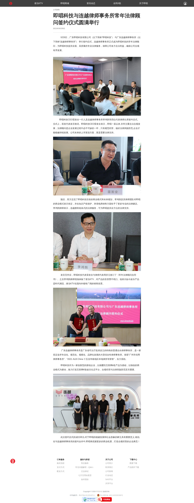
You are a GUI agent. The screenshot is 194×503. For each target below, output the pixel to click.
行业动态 (109, 475)
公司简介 (109, 463)
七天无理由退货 (84, 475)
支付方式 (60, 467)
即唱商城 (64, 3)
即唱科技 (99, 491)
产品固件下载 (133, 467)
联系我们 (109, 467)
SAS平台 (109, 479)
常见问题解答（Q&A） (84, 467)
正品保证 (85, 471)
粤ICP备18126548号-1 (87, 495)
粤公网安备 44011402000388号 (111, 495)
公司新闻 (109, 471)
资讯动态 (91, 3)
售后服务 (85, 463)
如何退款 (85, 479)
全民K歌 (117, 3)
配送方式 (60, 471)
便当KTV (38, 3)
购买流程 (60, 463)
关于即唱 (143, 3)
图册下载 (133, 463)
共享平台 (109, 483)
